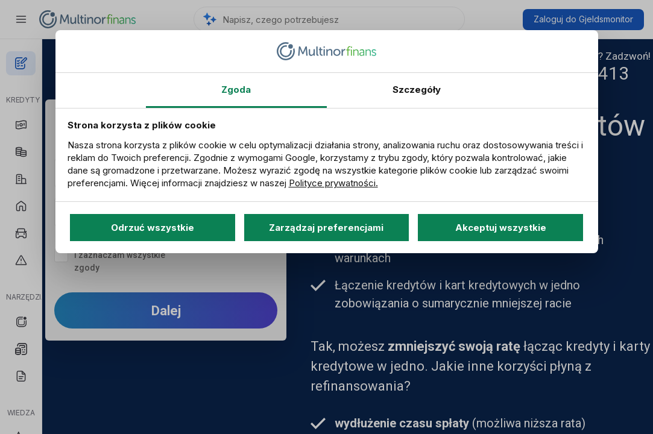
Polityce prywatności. (333, 183)
